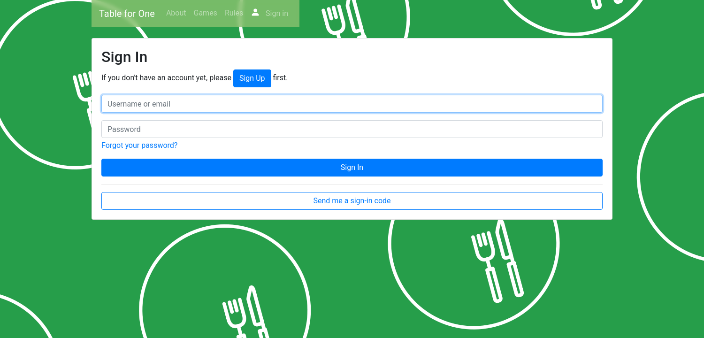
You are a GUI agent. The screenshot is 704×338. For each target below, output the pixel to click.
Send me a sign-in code (351, 200)
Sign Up (252, 78)
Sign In (352, 167)
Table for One (127, 13)
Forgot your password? (139, 145)
